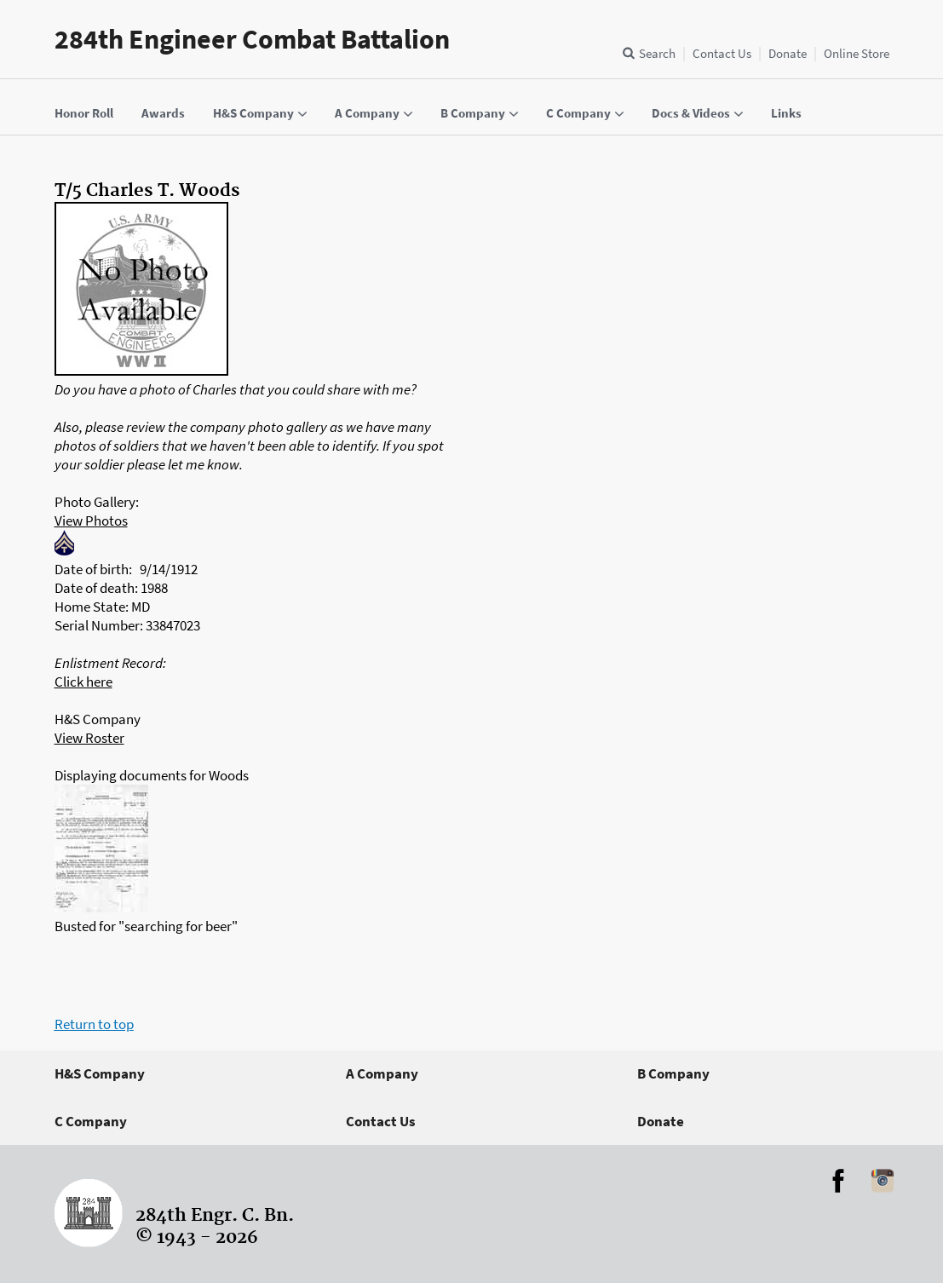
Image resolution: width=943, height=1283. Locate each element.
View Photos (91, 520)
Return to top (94, 1024)
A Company (382, 1073)
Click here (83, 681)
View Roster (89, 737)
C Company (91, 1121)
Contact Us (722, 53)
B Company (673, 1073)
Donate (787, 53)
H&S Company (100, 1073)
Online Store (856, 53)
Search (657, 53)
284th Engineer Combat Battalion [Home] (252, 39)
